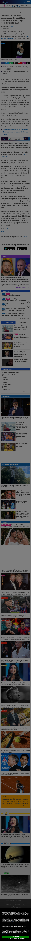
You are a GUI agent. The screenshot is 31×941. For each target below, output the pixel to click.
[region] (15, 924)
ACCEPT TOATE (15, 936)
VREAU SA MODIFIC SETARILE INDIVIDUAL (15, 938)
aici (12, 921)
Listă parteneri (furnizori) (5, 933)
